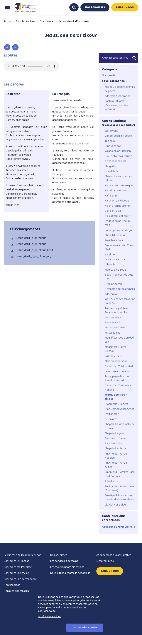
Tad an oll (110, 141)
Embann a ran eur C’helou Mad (120, 247)
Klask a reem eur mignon (119, 186)
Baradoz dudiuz (114, 444)
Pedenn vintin (113, 323)
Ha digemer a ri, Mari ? (118, 216)
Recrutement (12, 585)
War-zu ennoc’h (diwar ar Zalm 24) (120, 301)
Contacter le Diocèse (16, 561)
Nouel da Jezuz (114, 171)
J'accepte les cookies (84, 627)
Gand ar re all (113, 211)
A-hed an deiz (113, 481)
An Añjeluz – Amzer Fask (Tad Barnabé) (119, 474)
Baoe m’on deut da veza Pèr (119, 277)
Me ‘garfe (110, 166)
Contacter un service (16, 573)
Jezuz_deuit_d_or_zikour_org (30, 256)
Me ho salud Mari (115, 328)
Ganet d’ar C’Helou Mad (119, 366)
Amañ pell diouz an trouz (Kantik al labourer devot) (120, 498)
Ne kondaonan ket (115, 161)
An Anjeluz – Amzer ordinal (116, 465)
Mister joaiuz (112, 333)
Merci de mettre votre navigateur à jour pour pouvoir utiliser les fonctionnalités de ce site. (31, 66)
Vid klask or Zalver (116, 505)
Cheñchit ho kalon (115, 235)
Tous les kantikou (26, 21)
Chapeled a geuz (114, 433)
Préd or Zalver (113, 284)
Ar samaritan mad (115, 260)
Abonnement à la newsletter (113, 555)
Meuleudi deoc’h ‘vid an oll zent (118, 178)
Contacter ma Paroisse (18, 567)
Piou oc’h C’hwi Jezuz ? (118, 156)
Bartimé (110, 255)
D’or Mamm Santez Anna (119, 409)
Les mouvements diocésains (67, 567)
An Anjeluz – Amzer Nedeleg (116, 456)
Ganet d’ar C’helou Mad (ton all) (118, 388)
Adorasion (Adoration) (118, 96)
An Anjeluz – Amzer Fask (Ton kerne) (119, 488)
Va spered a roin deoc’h (119, 136)
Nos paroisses (58, 555)
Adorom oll (111, 294)
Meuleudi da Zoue (115, 270)
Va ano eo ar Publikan (118, 151)
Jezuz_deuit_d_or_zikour (27, 238)
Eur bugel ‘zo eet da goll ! (119, 230)
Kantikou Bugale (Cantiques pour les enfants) (116, 105)
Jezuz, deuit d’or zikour (116, 397)
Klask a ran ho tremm (118, 206)
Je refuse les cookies (49, 616)
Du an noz (111, 419)
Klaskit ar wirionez (116, 191)
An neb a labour (114, 240)
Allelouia (110, 265)
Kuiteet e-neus (113, 356)
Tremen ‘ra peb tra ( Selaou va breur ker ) (117, 310)
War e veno (111, 131)
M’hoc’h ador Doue (116, 361)
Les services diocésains (64, 561)
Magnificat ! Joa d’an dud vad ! (119, 340)
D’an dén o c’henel (115, 438)
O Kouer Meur (113, 318)
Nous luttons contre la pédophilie (70, 573)
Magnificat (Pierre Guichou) (115, 349)
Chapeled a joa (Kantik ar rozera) (119, 426)
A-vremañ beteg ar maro (120, 289)
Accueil (8, 21)
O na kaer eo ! (113, 146)
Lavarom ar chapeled (117, 371)
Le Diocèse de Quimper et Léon (22, 555)
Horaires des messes (16, 591)
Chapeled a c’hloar (116, 449)
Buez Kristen (47, 21)
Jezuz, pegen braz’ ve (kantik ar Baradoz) (117, 378)
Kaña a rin (111, 196)
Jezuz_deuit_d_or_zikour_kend (31, 250)
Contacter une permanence (20, 579)
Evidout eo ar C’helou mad (118, 223)
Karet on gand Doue (117, 201)
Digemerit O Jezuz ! (116, 404)
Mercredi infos (105, 561)
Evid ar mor (112, 414)
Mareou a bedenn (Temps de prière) (120, 89)
